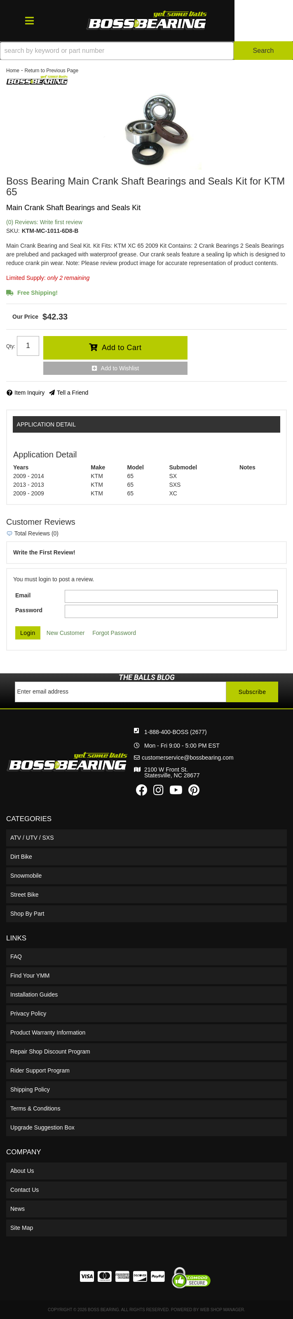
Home (12, 70)
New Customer (66, 633)
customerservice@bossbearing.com (188, 757)
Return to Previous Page (51, 70)
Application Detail (46, 424)
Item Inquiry (29, 392)
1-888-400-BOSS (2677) (175, 732)
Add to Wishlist (120, 368)
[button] (146, 50)
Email (22, 595)
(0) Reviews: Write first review (44, 222)
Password (28, 610)
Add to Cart (122, 347)
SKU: (13, 230)
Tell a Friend (72, 392)
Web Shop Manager (222, 1309)
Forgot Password (114, 633)
